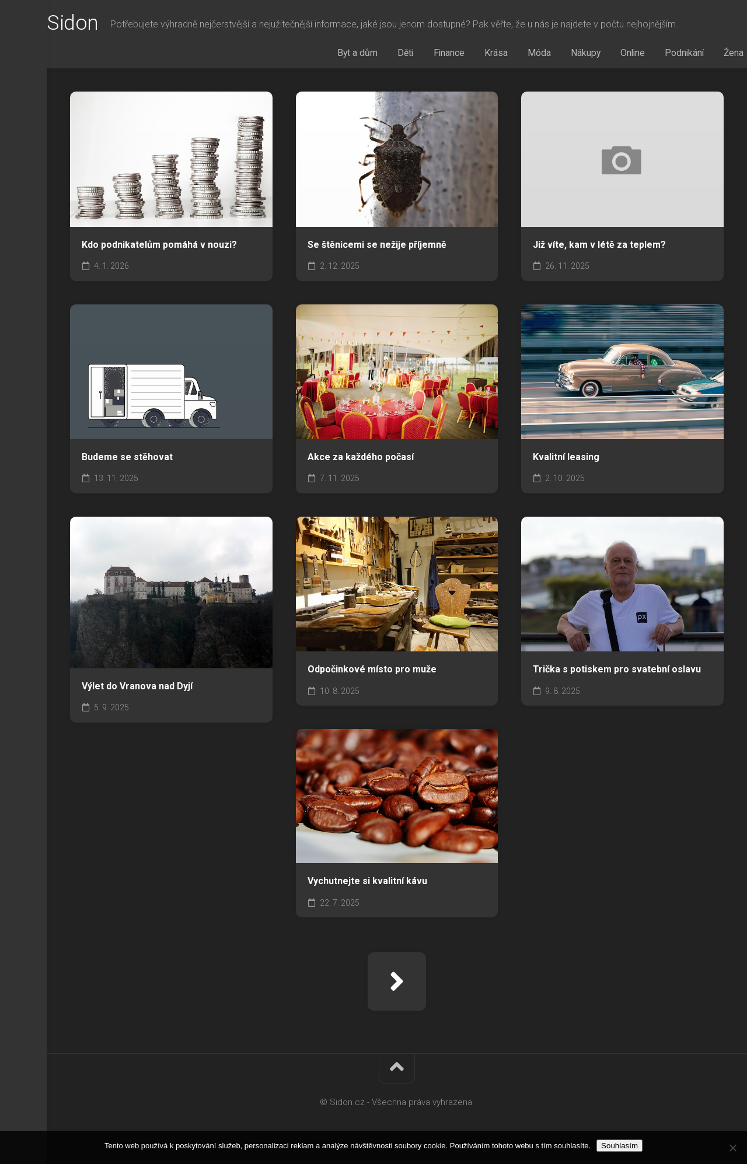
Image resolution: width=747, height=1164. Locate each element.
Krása (502, 54)
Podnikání (669, 54)
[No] (732, 1148)
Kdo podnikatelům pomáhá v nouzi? (159, 247)
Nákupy (580, 54)
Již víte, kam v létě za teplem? (599, 247)
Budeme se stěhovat (127, 459)
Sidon (96, 24)
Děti (422, 54)
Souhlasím (619, 1145)
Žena (713, 54)
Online (622, 54)
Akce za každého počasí (361, 459)
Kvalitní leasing (566, 459)
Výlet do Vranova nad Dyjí (137, 688)
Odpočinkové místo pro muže (372, 671)
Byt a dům (379, 54)
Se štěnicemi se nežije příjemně (377, 247)
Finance (460, 54)
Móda (539, 54)
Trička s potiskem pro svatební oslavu (617, 671)
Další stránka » (397, 984)
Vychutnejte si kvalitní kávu (367, 883)
